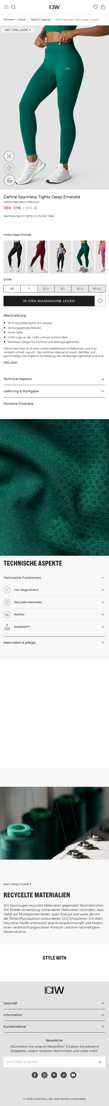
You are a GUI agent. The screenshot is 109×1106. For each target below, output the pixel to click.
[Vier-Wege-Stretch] (9, 156)
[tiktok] (63, 1075)
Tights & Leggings (41, 19)
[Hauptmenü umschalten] (6, 7)
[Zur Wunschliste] (95, 7)
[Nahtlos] (9, 181)
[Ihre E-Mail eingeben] (49, 1062)
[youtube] (73, 1075)
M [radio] (46, 288)
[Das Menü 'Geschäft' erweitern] (54, 1003)
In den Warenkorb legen (49, 301)
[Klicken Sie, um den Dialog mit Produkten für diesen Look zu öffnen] (27, 686)
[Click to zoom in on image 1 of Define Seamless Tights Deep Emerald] (54, 107)
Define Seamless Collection (21, 202)
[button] (54, 391)
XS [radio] (12, 288)
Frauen (22, 19)
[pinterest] (54, 1075)
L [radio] (63, 288)
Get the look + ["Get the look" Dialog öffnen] (18, 30)
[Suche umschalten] (13, 7)
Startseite (9, 19)
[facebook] (34, 1075)
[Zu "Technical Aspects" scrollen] (54, 379)
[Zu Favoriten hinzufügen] (100, 301)
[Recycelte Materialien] (9, 168)
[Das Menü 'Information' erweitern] (54, 1015)
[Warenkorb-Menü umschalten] (103, 7)
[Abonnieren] (99, 1062)
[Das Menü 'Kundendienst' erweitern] (54, 1026)
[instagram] (44, 1075)
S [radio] (29, 288)
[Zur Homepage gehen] (54, 7)
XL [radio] (80, 288)
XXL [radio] (97, 288)
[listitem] (15, 257)
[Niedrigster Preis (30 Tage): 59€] (35, 208)
